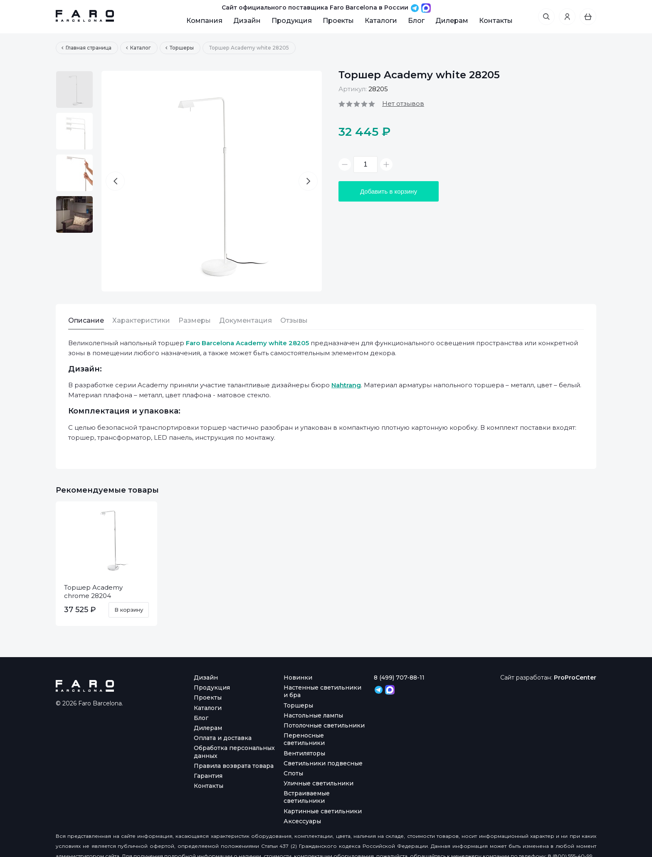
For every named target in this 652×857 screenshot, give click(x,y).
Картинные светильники (323, 811)
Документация (245, 320)
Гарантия (208, 776)
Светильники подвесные (323, 763)
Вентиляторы (304, 753)
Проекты (338, 21)
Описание (86, 320)
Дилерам (451, 21)
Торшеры (298, 705)
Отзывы (294, 320)
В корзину (128, 609)
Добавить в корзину (388, 191)
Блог (416, 21)
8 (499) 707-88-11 (399, 677)
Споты (293, 773)
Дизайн (247, 21)
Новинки (298, 677)
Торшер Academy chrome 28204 (93, 591)
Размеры (194, 320)
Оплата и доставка (223, 738)
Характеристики (141, 320)
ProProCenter (575, 677)
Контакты (496, 21)
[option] (74, 89)
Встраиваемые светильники (307, 797)
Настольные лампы (313, 715)
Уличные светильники (318, 783)
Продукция (292, 21)
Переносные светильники (304, 739)
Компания (204, 21)
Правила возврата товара (234, 766)
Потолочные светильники (324, 725)
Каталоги (381, 21)
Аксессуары (302, 821)
